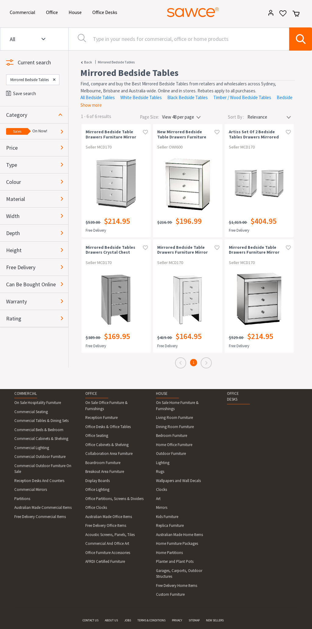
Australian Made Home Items (179, 534)
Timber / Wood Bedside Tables (242, 97)
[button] (37, 115)
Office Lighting (97, 489)
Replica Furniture (170, 525)
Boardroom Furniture (102, 462)
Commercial (23, 11)
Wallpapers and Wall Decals (178, 480)
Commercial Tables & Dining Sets (41, 420)
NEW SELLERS (215, 620)
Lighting (162, 462)
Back (88, 62)
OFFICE (91, 393)
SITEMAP (194, 620)
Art (158, 498)
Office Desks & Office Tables (108, 426)
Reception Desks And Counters (39, 480)
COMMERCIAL (25, 393)
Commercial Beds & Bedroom (38, 429)
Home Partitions (169, 552)
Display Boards (97, 480)
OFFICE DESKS (233, 396)
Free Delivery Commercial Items (40, 516)
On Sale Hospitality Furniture (37, 402)
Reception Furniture (101, 417)
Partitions (22, 498)
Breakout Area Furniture (104, 471)
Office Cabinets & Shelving (107, 444)
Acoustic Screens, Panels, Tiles (110, 534)
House (76, 11)
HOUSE (162, 393)
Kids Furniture (167, 516)
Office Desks (105, 11)
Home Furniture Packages (177, 543)
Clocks (161, 489)
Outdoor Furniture (171, 453)
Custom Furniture (170, 594)
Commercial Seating (31, 411)
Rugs (160, 471)
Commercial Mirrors (30, 489)
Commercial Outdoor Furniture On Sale (42, 468)
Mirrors (161, 507)
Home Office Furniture (174, 444)
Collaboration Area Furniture (109, 453)
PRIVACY (177, 620)
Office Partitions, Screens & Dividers (114, 498)
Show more (91, 105)
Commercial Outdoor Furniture (40, 456)
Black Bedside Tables (187, 97)
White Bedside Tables (141, 97)
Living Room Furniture (174, 417)
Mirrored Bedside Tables (116, 62)
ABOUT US (111, 620)
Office (53, 11)
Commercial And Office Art (107, 543)
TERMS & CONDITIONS (151, 620)
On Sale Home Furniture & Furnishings (177, 405)
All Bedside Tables (97, 97)
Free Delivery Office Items (105, 525)
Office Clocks (96, 507)
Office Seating (96, 435)
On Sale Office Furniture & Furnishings (106, 405)
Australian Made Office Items (108, 516)
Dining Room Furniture (175, 426)
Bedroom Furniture (171, 435)
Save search (21, 93)
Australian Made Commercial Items (43, 507)
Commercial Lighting (31, 447)
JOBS (127, 620)
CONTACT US (90, 620)
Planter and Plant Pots (174, 561)
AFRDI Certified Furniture (105, 561)
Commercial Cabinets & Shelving (41, 438)
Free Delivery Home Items (176, 585)
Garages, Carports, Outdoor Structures (179, 573)
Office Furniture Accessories (107, 552)
